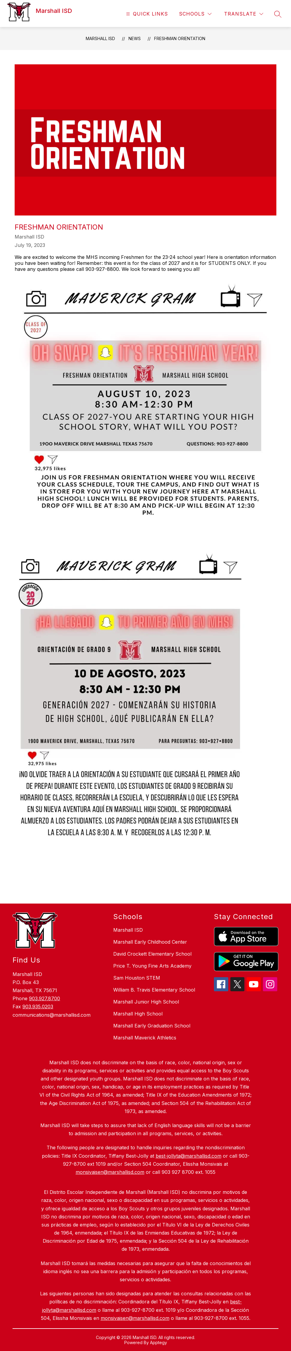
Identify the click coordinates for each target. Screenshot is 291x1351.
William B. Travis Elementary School (154, 990)
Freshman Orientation (179, 38)
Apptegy (158, 1342)
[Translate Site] (244, 14)
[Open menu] (146, 14)
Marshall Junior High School (146, 1002)
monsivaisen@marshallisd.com (135, 1318)
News (134, 38)
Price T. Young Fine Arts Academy (152, 966)
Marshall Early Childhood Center (150, 942)
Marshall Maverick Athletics (144, 1038)
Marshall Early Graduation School (151, 1026)
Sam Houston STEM (136, 978)
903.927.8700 (44, 998)
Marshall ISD (100, 38)
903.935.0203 (37, 1007)
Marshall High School (138, 1014)
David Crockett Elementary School (152, 954)
